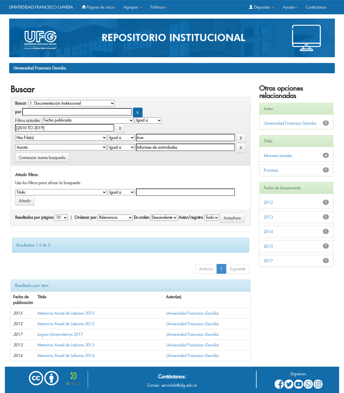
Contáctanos (316, 7)
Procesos (271, 170)
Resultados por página (34, 217)
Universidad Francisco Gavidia (39, 68)
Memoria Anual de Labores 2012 (65, 323)
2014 (268, 231)
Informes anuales (278, 155)
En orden (141, 217)
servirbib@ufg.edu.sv (179, 385)
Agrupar (132, 7)
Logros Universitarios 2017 (60, 334)
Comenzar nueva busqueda (42, 157)
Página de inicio (98, 7)
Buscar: (21, 103)
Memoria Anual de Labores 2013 (65, 345)
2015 (268, 246)
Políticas (159, 7)
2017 (268, 260)
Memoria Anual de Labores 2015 (65, 313)
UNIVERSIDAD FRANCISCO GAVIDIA (41, 7)
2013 (268, 217)
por (18, 111)
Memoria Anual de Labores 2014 (65, 355)
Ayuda (290, 7)
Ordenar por (86, 217)
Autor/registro (191, 217)
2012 (268, 202)
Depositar (261, 7)
